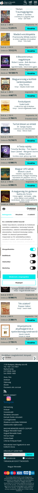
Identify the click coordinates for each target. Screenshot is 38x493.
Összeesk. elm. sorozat (12, 387)
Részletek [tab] (19, 214)
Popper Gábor (24, 306)
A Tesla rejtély (24, 146)
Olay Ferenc (24, 84)
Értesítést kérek (31, 119)
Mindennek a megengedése (19, 277)
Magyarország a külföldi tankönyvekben (24, 80)
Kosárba (31, 28)
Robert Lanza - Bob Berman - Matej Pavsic (24, 63)
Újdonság (7, 382)
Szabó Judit (24, 104)
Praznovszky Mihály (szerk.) (24, 37)
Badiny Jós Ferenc (24, 194)
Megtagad (18, 283)
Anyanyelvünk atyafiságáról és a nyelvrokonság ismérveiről (24, 329)
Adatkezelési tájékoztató (13, 425)
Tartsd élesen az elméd (24, 124)
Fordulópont (24, 101)
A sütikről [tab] (31, 214)
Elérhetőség (8, 407)
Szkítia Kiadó (8, 438)
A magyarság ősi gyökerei (24, 191)
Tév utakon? (24, 303)
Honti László (24, 334)
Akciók (6, 385)
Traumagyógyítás (24, 11)
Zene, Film (7, 377)
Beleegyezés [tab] (7, 214)
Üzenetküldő (8, 412)
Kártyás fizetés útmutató (13, 417)
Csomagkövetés (10, 420)
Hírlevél (6, 409)
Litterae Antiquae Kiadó (12, 441)
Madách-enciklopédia (24, 34)
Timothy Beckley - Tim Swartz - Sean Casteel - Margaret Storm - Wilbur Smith (24, 151)
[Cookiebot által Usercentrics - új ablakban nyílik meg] (27, 209)
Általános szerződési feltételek (15, 422)
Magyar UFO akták (24, 169)
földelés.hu (19, 490)
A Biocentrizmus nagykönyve (24, 58)
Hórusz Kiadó (9, 436)
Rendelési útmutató (11, 415)
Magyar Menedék (14, 467)
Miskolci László (24, 171)
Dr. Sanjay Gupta (24, 126)
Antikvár (7, 380)
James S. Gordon (24, 14)
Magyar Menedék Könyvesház (7, 4)
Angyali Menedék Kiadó (12, 433)
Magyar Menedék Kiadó (13, 431)
